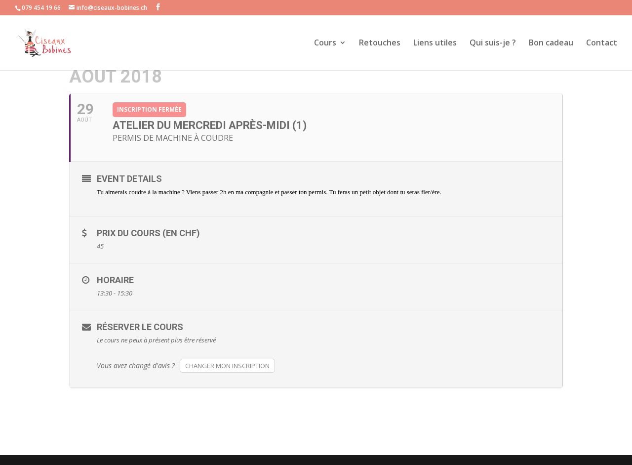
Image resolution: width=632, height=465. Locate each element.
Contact (601, 43)
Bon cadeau (551, 43)
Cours (325, 43)
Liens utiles (435, 43)
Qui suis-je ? (493, 43)
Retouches (379, 43)
